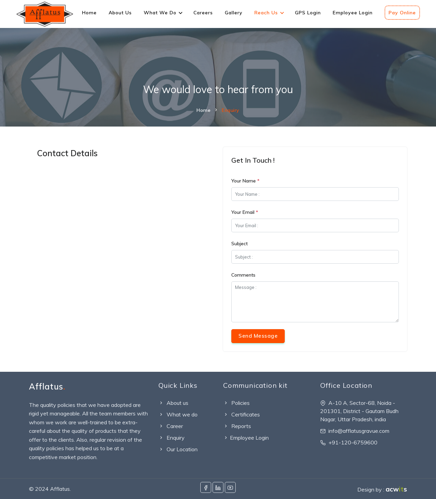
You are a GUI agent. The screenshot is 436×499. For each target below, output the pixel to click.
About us (173, 402)
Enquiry (171, 437)
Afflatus (47, 386)
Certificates (241, 414)
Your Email (244, 212)
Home (89, 13)
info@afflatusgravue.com (358, 430)
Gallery (234, 13)
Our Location (178, 449)
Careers (203, 13)
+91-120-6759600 (352, 442)
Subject (239, 243)
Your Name (245, 181)
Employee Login (353, 13)
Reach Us (266, 13)
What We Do (160, 13)
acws (396, 489)
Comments (243, 275)
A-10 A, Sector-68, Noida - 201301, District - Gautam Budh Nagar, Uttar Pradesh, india (359, 411)
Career (170, 426)
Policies (236, 402)
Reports (237, 426)
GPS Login (308, 13)
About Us (120, 13)
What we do (178, 414)
